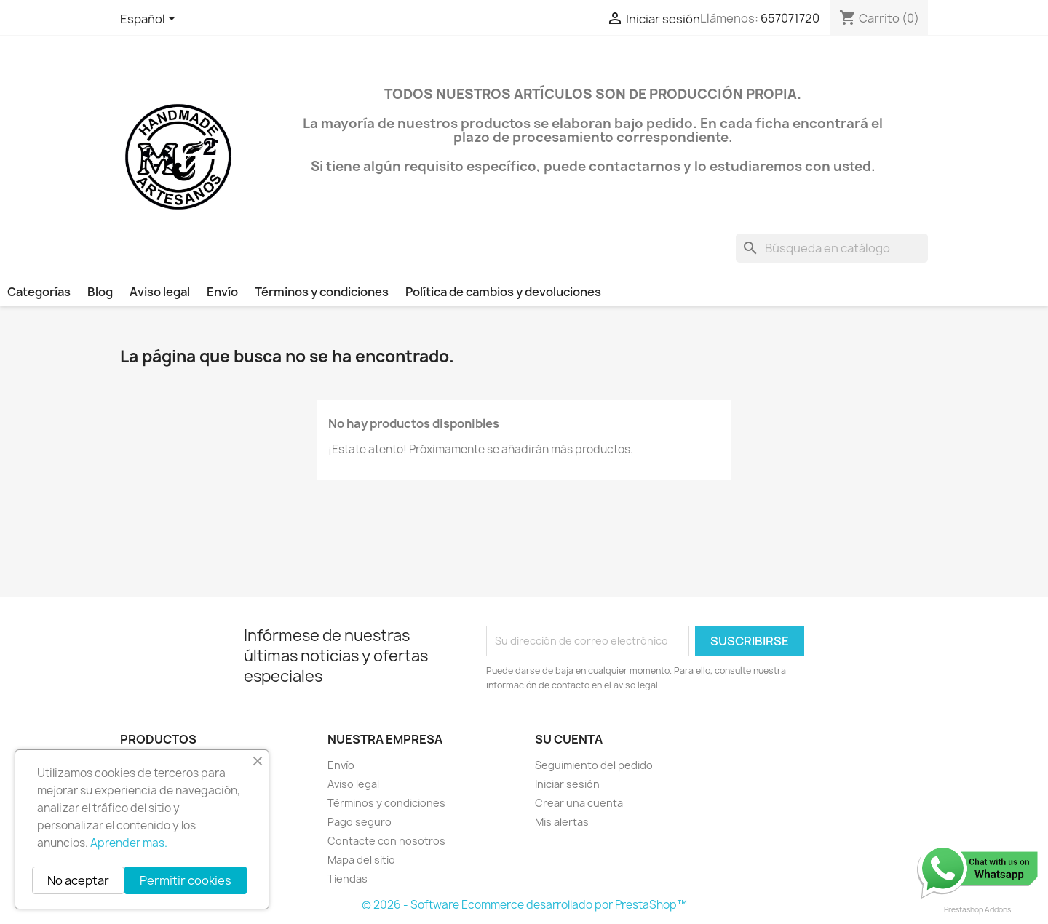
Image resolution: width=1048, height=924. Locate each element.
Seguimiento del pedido (594, 765)
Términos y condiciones (322, 292)
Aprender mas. (128, 843)
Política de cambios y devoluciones (503, 292)
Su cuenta (569, 739)
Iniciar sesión (567, 784)
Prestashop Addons (977, 909)
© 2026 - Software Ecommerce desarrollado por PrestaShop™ (524, 904)
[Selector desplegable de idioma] (150, 19)
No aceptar (78, 880)
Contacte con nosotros (386, 841)
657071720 (790, 18)
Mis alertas (562, 822)
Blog (100, 292)
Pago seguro (360, 822)
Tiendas (348, 878)
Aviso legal (160, 292)
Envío (222, 292)
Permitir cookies (185, 880)
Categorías (39, 292)
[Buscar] (832, 248)
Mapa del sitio (361, 860)
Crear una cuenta (579, 803)
